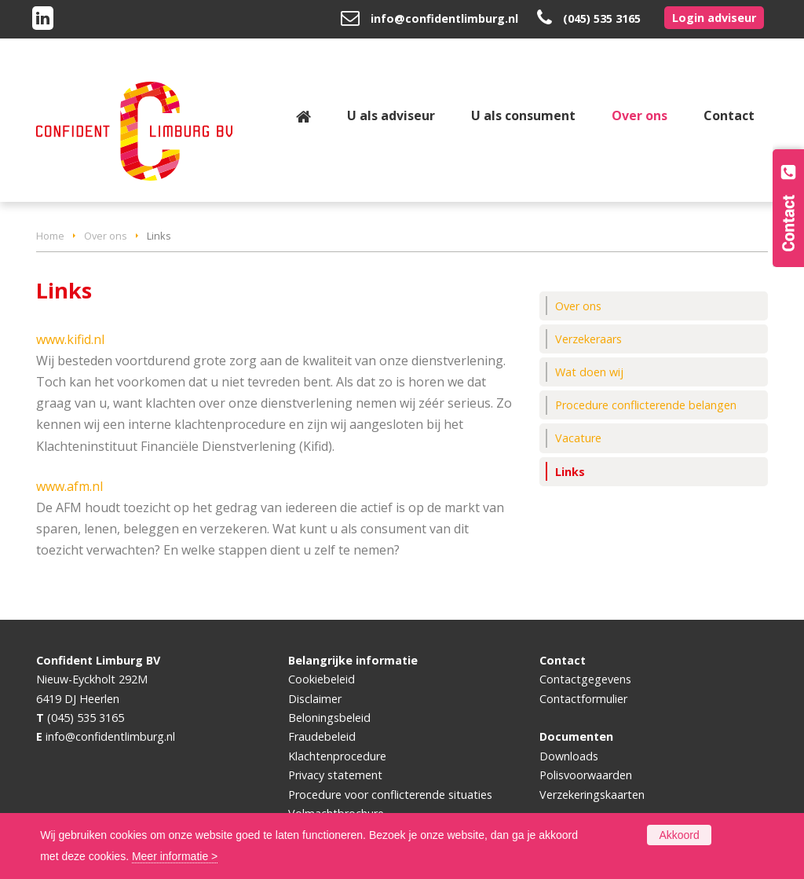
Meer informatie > (174, 856)
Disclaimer (315, 698)
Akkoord (679, 835)
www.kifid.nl (70, 339)
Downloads (568, 756)
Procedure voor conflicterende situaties (390, 794)
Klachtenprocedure (337, 756)
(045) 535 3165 (602, 18)
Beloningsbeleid (329, 717)
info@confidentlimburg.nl (444, 18)
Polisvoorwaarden (585, 774)
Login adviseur (714, 17)
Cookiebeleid (321, 679)
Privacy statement (335, 774)
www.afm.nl (69, 486)
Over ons (105, 236)
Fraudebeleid (322, 736)
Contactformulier (583, 698)
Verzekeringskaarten (592, 794)
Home (50, 236)
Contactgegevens (585, 679)
